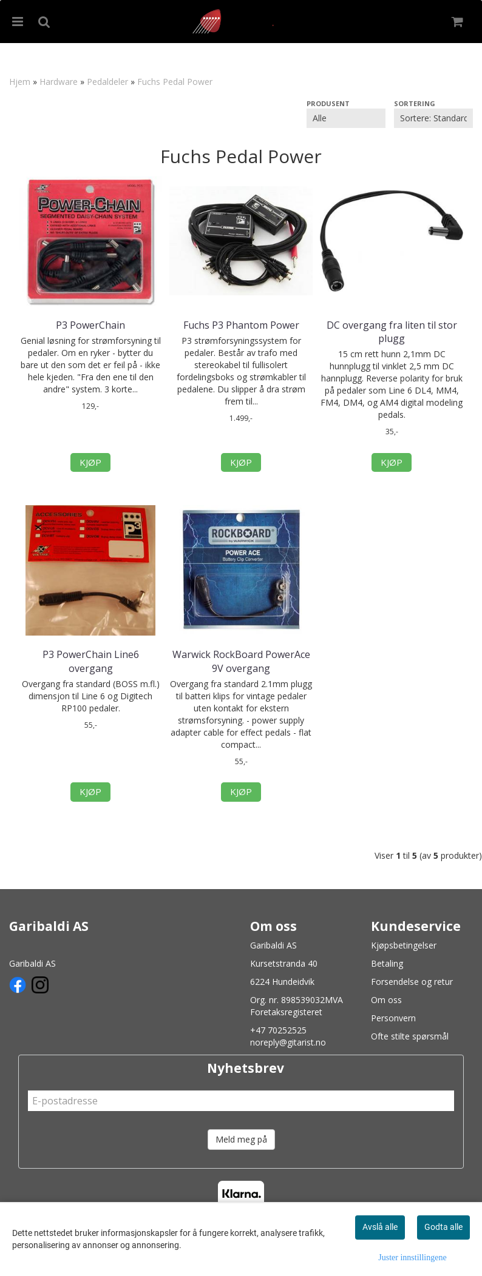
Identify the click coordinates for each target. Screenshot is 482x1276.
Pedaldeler (107, 81)
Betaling (387, 963)
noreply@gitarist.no (288, 1042)
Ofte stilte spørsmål (410, 1036)
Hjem (19, 81)
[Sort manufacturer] (346, 118)
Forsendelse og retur (412, 981)
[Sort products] (433, 118)
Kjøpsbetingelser (403, 945)
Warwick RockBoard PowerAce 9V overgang (241, 661)
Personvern (393, 1018)
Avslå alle (380, 1227)
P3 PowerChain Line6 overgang (90, 661)
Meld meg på (241, 1139)
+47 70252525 (278, 1030)
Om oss (386, 1000)
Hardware (58, 81)
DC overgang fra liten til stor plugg (392, 331)
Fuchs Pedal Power (174, 81)
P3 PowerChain (90, 325)
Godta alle (443, 1227)
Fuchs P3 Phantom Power (241, 325)
